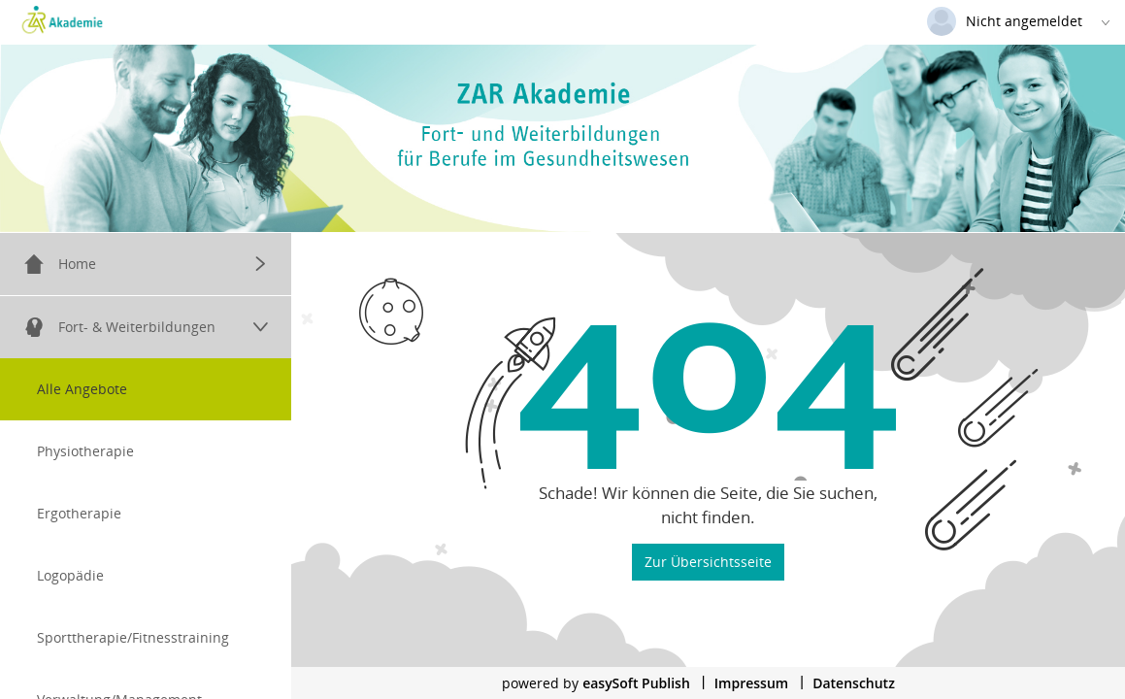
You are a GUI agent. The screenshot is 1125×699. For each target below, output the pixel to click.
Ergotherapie (79, 513)
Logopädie (70, 575)
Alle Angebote (82, 389)
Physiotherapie (85, 451)
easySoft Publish (636, 683)
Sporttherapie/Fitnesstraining (133, 637)
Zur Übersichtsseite (708, 560)
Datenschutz (853, 683)
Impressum (751, 683)
